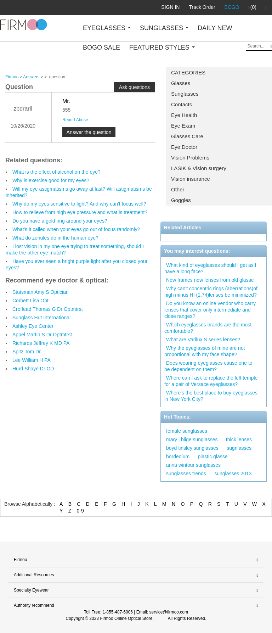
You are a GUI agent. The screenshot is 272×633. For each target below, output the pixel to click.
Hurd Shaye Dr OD (33, 368)
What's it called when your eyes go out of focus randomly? (76, 229)
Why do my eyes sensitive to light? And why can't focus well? (79, 204)
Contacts (181, 104)
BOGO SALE (101, 47)
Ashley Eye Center (32, 326)
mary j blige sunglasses (192, 439)
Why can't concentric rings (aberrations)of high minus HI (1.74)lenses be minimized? (210, 292)
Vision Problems (190, 158)
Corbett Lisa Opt (30, 300)
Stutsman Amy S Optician (40, 292)
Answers (31, 76)
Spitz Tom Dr (26, 351)
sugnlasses (239, 448)
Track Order (202, 7)
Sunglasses (185, 94)
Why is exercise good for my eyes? (50, 180)
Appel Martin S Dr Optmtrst (42, 334)
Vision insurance (190, 179)
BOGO (232, 7)
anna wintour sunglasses (193, 465)
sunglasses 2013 (232, 473)
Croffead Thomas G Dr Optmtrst (47, 309)
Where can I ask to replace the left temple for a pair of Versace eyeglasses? (210, 381)
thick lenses (239, 439)
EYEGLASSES (107, 28)
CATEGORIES (188, 72)
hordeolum (177, 456)
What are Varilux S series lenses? (203, 339)
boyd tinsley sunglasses (192, 448)
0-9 (80, 511)
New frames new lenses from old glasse (210, 280)
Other (178, 189)
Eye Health (184, 115)
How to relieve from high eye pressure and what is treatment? (79, 212)
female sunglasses (186, 431)
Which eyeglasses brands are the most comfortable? (207, 328)
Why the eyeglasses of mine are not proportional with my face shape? (204, 351)
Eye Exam (183, 126)
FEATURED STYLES (162, 47)
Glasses (180, 83)
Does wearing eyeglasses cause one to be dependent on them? (208, 366)
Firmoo (11, 76)
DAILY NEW (215, 28)
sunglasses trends (186, 473)
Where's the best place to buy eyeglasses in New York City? (210, 396)
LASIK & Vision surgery (198, 168)
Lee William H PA (31, 360)
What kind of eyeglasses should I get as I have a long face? (210, 268)
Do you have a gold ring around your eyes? (59, 221)
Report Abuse (75, 119)
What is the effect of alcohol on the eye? (56, 172)
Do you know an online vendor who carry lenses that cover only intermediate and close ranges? (210, 310)
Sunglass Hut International (41, 317)
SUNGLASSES (164, 28)
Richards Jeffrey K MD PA (40, 343)
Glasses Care (187, 136)
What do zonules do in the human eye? (55, 238)
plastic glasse (213, 456)
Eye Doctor (184, 147)
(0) (252, 7)
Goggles (181, 200)
